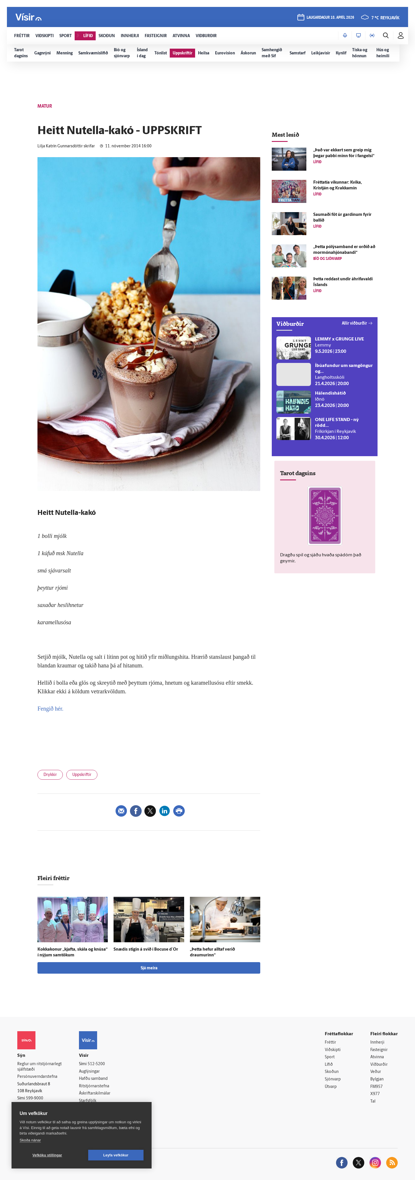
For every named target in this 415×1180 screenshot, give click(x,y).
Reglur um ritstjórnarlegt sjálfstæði (39, 1067)
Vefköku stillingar (47, 1155)
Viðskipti (333, 1050)
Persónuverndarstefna (37, 1077)
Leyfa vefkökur (116, 1155)
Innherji (377, 1042)
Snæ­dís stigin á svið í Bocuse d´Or (146, 949)
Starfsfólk (87, 1101)
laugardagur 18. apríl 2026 (330, 17)
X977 (375, 1094)
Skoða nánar (30, 1140)
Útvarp (331, 1087)
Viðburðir (379, 1065)
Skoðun (332, 1072)
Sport (330, 1057)
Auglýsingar (89, 1071)
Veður (375, 1072)
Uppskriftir (81, 775)
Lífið (329, 1065)
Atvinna (377, 1057)
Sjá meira (149, 968)
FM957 (376, 1087)
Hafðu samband (93, 1079)
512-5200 (96, 1064)
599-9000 (34, 1098)
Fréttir (330, 1042)
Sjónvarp (333, 1079)
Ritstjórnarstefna (94, 1086)
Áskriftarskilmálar (94, 1093)
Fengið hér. (50, 708)
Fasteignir (379, 1050)
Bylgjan (377, 1079)
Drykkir (50, 775)
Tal (373, 1101)
